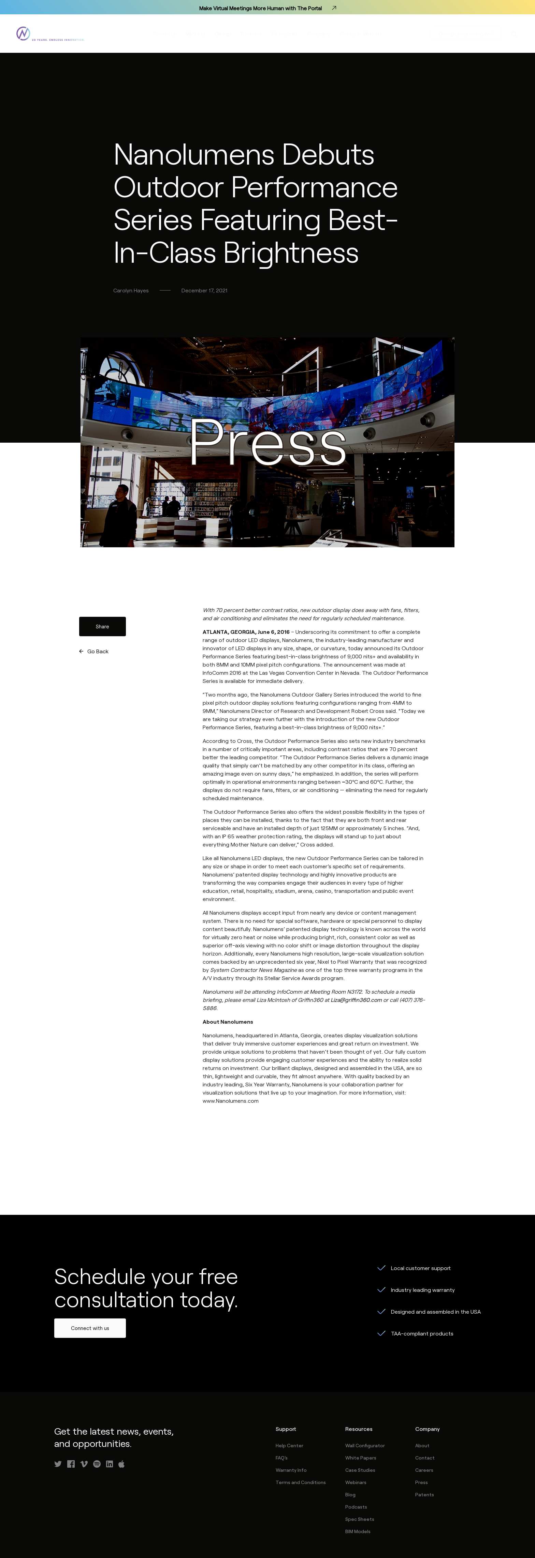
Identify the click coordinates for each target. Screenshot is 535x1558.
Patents (424, 1445)
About (422, 1396)
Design (223, 34)
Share (102, 577)
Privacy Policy (407, 1527)
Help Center (289, 1396)
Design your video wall (466, 34)
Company (318, 34)
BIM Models (358, 1482)
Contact (425, 1408)
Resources (285, 34)
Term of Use (358, 1527)
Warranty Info (291, 1421)
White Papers (360, 1408)
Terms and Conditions (301, 1433)
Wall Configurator (365, 1396)
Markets (195, 34)
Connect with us (90, 1279)
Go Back (98, 602)
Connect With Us (361, 34)
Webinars (355, 1433)
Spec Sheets (359, 1470)
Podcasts (356, 1458)
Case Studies (360, 1421)
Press (421, 1433)
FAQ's (282, 1408)
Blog (350, 1445)
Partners (251, 34)
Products (164, 34)
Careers (424, 1421)
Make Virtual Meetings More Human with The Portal (267, 7)
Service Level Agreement (469, 1527)
